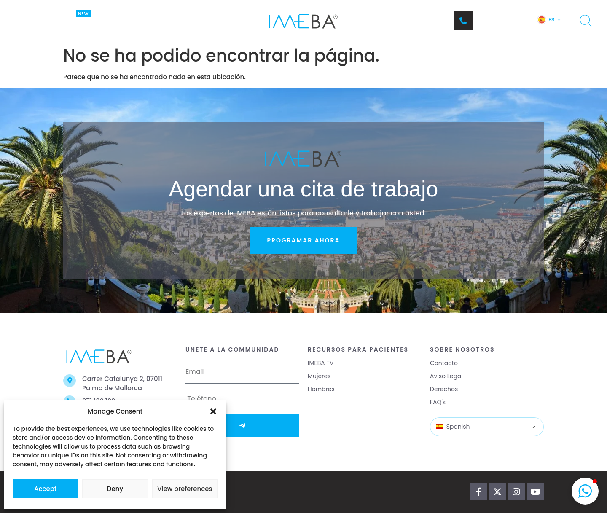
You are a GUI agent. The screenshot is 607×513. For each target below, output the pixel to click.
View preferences (184, 488)
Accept (45, 488)
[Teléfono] (463, 20)
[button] (213, 411)
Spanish (453, 426)
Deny (115, 488)
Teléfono (490, 17)
